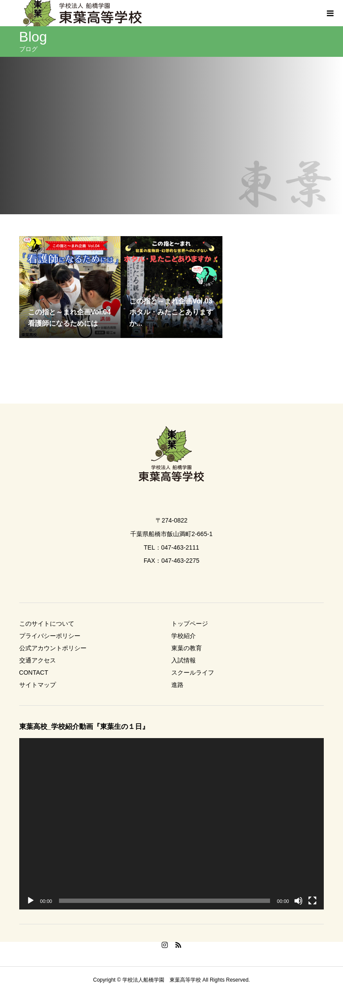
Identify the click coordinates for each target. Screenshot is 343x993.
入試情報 (183, 660)
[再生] (30, 900)
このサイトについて (46, 623)
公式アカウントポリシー (53, 648)
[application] (171, 823)
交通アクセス (37, 660)
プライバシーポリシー (49, 635)
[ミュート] (298, 900)
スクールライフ (192, 672)
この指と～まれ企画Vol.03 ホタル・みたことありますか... (171, 312)
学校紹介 (183, 635)
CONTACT (34, 672)
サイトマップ (37, 684)
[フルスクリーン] (312, 900)
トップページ (189, 623)
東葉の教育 (186, 648)
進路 (177, 684)
